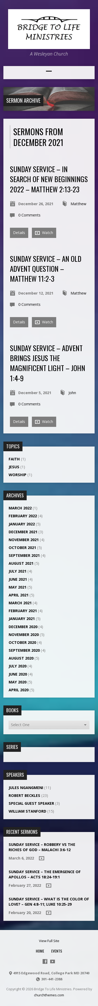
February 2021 (23, 610)
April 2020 (18, 689)
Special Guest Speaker (31, 803)
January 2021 (22, 618)
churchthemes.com (49, 995)
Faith (14, 458)
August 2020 (21, 658)
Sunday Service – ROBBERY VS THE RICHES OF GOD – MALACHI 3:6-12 (42, 847)
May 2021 (17, 587)
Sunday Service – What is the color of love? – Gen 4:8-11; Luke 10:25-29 (49, 901)
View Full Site (49, 940)
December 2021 (23, 531)
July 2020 (17, 666)
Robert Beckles (24, 795)
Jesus (14, 466)
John (72, 392)
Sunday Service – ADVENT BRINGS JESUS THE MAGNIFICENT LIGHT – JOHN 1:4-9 (47, 362)
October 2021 (22, 547)
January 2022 (22, 523)
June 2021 (18, 579)
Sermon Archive (23, 100)
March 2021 (20, 602)
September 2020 (24, 650)
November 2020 (24, 634)
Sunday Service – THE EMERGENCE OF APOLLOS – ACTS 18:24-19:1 (45, 874)
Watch (44, 232)
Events (56, 951)
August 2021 (21, 563)
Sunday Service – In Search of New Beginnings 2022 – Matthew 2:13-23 (49, 179)
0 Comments (29, 215)
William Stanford (27, 811)
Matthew (78, 203)
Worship (17, 474)
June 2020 (18, 674)
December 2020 (23, 626)
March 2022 (20, 507)
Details (19, 232)
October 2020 (22, 642)
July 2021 (17, 571)
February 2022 (23, 515)
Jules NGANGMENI (26, 787)
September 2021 (24, 555)
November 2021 (24, 539)
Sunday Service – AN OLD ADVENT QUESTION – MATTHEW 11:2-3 (45, 268)
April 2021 (18, 594)
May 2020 (17, 681)
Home (40, 951)
